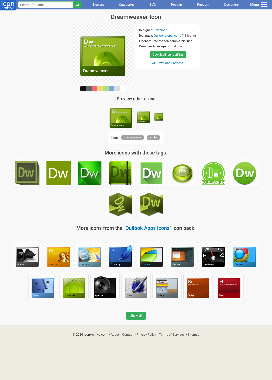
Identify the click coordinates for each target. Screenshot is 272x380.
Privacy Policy (146, 334)
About (115, 334)
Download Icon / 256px (167, 54)
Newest (98, 4)
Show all (136, 315)
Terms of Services (172, 334)
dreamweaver (132, 137)
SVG (153, 4)
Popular (176, 4)
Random (203, 4)
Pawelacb (160, 30)
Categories (127, 4)
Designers (231, 4)
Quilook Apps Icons (167, 35)
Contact (127, 334)
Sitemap (193, 334)
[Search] (77, 4)
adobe (153, 137)
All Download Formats (167, 63)
